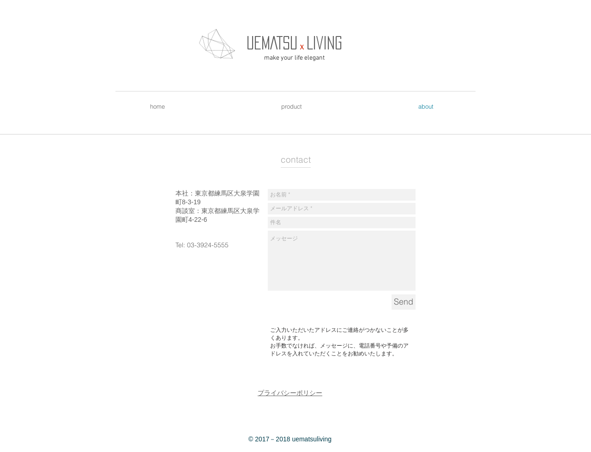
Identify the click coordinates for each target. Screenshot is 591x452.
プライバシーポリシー (290, 393)
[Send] (404, 302)
